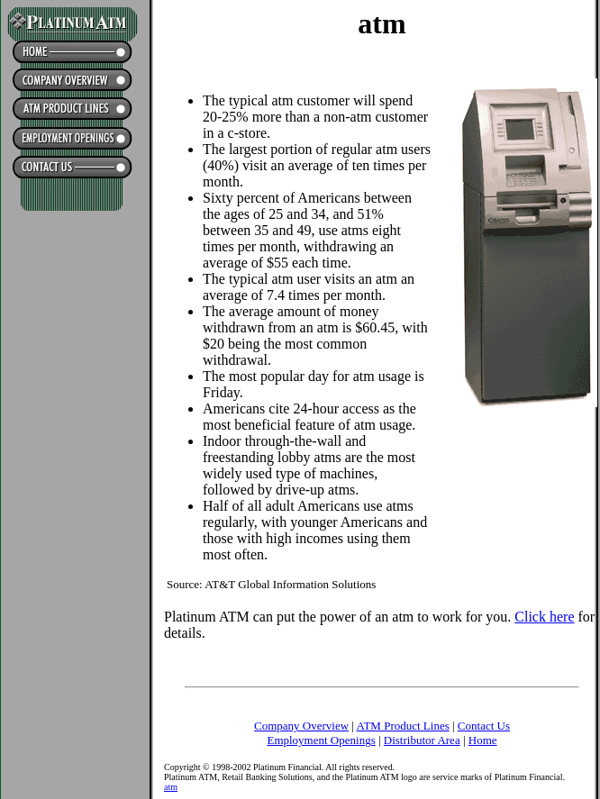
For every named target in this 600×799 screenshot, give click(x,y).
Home (482, 740)
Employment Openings (321, 740)
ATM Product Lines (402, 725)
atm (170, 787)
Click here (544, 616)
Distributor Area (422, 740)
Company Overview (301, 725)
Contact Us (484, 725)
